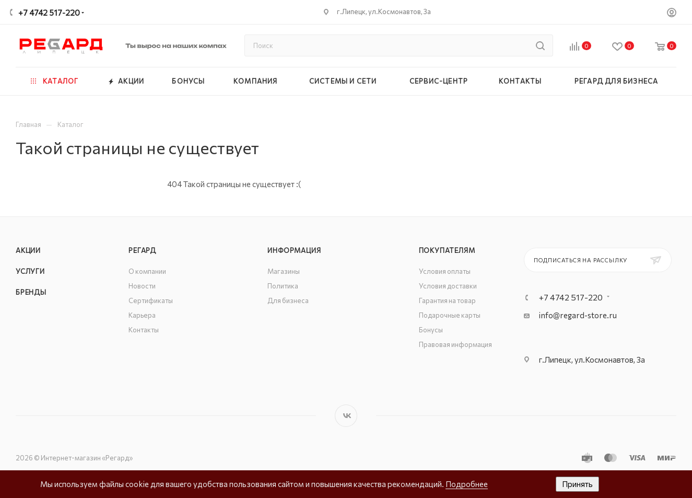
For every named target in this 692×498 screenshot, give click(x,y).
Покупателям (447, 250)
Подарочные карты (449, 315)
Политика (282, 286)
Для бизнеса (288, 300)
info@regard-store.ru (578, 315)
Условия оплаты (445, 271)
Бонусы (431, 330)
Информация (294, 250)
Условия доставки (448, 286)
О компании (147, 271)
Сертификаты (150, 300)
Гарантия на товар (447, 300)
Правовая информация (455, 344)
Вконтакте (346, 415)
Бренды (31, 292)
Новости (142, 286)
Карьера (142, 315)
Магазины (283, 271)
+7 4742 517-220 (49, 12)
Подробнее (466, 484)
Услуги (30, 271)
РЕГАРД (142, 250)
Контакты (143, 330)
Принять (577, 484)
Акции (28, 250)
